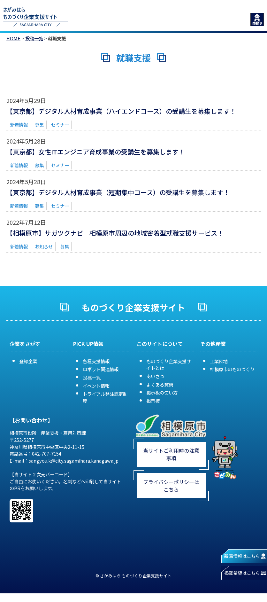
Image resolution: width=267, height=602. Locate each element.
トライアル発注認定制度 (105, 397)
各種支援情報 (96, 361)
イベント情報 (96, 385)
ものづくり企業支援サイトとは (168, 364)
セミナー (60, 124)
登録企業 (28, 361)
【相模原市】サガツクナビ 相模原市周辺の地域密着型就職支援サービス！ (115, 233)
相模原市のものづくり (232, 369)
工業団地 (219, 361)
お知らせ (44, 246)
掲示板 (153, 400)
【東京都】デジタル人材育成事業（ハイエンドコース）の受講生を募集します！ (121, 111)
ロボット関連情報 (100, 369)
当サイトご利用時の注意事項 (171, 454)
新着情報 (19, 124)
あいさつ (155, 376)
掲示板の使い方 (162, 392)
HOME (13, 38)
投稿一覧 (34, 38)
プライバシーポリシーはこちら (171, 485)
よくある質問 (159, 384)
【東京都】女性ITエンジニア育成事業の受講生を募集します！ (95, 151)
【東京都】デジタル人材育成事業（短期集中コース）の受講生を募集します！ (118, 192)
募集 (39, 124)
